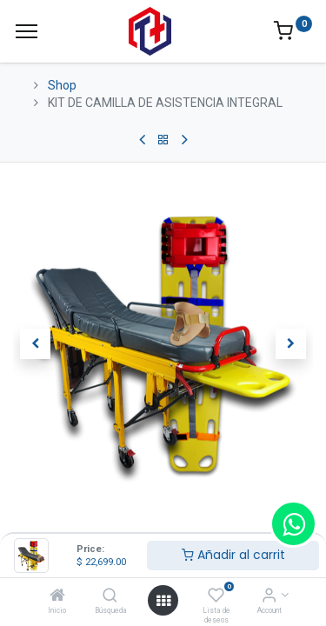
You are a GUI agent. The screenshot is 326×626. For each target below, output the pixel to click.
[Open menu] (163, 600)
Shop (62, 85)
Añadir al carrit (233, 554)
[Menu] (26, 31)
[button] (35, 343)
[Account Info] (269, 596)
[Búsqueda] (110, 596)
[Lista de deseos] (216, 596)
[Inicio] (57, 596)
